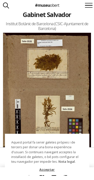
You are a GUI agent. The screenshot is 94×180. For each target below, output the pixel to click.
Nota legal (66, 161)
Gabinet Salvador (47, 14)
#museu (47, 5)
